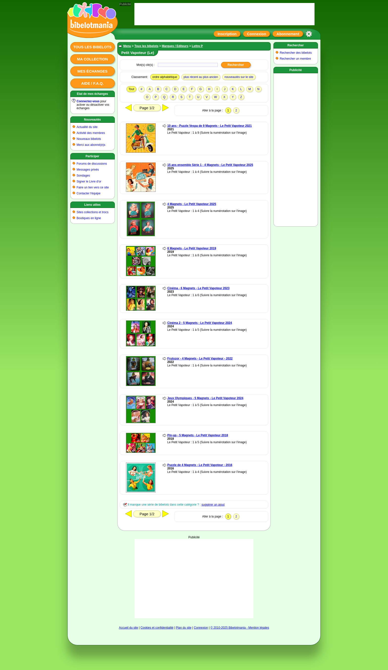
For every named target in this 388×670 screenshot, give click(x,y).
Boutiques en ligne (89, 218)
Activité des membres (91, 133)
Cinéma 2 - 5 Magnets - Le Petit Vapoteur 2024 (199, 323)
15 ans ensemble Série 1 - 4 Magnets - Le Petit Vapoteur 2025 (210, 165)
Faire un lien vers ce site (93, 187)
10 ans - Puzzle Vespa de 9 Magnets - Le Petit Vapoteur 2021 (209, 126)
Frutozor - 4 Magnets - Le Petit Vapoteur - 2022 (200, 358)
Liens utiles (92, 204)
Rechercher (295, 45)
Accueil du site (128, 627)
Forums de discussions (92, 163)
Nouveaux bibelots (89, 139)
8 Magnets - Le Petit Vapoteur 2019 (191, 248)
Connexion (256, 34)
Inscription (227, 34)
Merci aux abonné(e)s (91, 145)
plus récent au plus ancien (201, 77)
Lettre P (197, 46)
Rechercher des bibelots (296, 52)
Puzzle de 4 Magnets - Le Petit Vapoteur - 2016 (199, 465)
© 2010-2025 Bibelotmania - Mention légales (240, 627)
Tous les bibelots (92, 47)
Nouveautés (92, 119)
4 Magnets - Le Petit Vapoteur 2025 (191, 204)
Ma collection (92, 59)
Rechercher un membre (295, 58)
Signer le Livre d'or (89, 181)
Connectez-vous (88, 101)
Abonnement (287, 34)
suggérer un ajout (212, 504)
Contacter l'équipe (88, 193)
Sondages (83, 175)
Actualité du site (87, 127)
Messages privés (88, 169)
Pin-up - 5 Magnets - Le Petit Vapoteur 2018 (197, 435)
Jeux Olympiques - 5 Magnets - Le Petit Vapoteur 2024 (205, 398)
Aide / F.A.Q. (92, 83)
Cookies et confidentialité (157, 627)
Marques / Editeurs (175, 46)
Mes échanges (92, 71)
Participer (92, 156)
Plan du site (184, 627)
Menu (127, 46)
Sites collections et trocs (93, 212)
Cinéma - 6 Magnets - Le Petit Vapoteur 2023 (198, 288)
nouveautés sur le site (238, 77)
